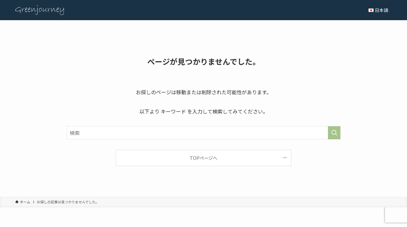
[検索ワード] (203, 132)
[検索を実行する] (334, 132)
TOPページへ (203, 157)
